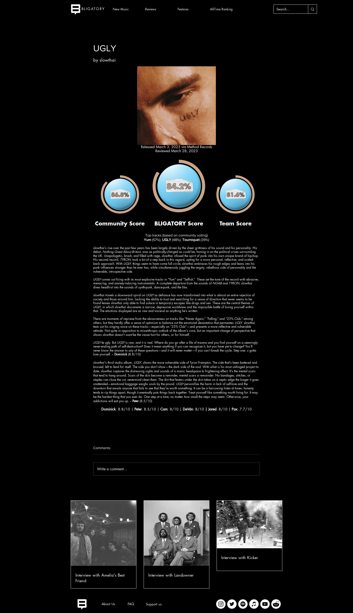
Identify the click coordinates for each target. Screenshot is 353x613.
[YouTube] (265, 604)
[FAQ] (130, 604)
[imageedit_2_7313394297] (276, 604)
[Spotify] (243, 604)
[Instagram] (221, 604)
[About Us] (108, 604)
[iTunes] (254, 604)
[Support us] (153, 604)
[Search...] (287, 9)
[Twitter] (232, 604)
